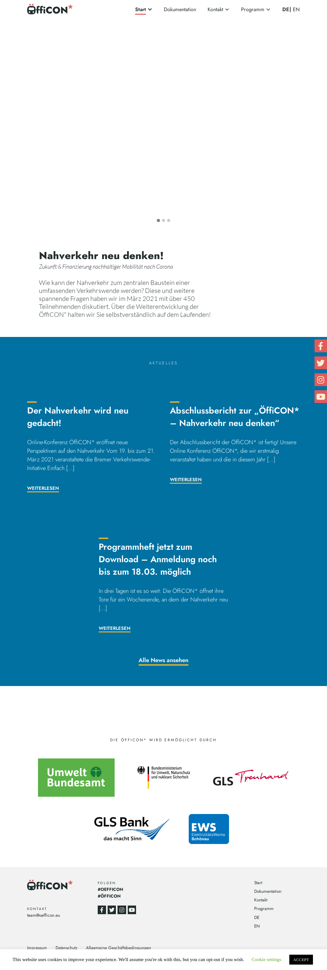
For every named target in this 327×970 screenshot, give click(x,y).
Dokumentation (180, 9)
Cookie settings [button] (266, 959)
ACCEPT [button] (301, 959)
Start (140, 9)
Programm (252, 9)
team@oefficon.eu (43, 915)
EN (296, 9)
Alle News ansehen (163, 660)
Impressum (37, 947)
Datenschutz (66, 947)
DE (285, 9)
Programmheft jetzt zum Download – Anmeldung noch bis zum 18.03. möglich (158, 559)
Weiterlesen (43, 488)
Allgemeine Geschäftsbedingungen (118, 947)
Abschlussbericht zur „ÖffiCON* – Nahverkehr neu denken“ (234, 416)
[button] (158, 221)
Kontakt (215, 9)
